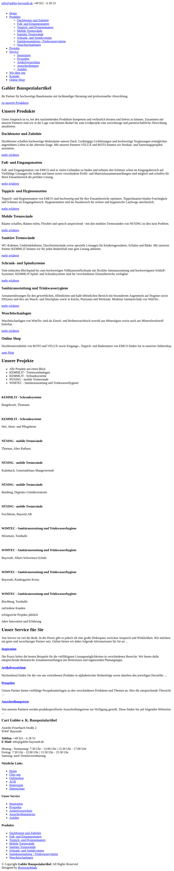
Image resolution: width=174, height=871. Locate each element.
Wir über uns (17, 72)
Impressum (16, 785)
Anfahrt (22, 69)
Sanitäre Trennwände (30, 34)
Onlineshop (16, 778)
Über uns (15, 774)
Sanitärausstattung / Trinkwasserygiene (41, 41)
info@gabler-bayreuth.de (17, 3)
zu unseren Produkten (15, 102)
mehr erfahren (10, 155)
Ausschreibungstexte (15, 701)
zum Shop (8, 352)
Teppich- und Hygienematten (35, 27)
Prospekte (23, 58)
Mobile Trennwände (29, 30)
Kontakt (14, 76)
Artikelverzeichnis (28, 62)
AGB (12, 781)
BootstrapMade (27, 867)
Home (13, 13)
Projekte (14, 48)
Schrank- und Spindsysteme (34, 37)
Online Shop (17, 79)
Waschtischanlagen (29, 44)
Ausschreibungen (28, 65)
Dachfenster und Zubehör (33, 20)
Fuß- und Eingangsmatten (33, 23)
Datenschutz (17, 788)
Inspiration (23, 55)
